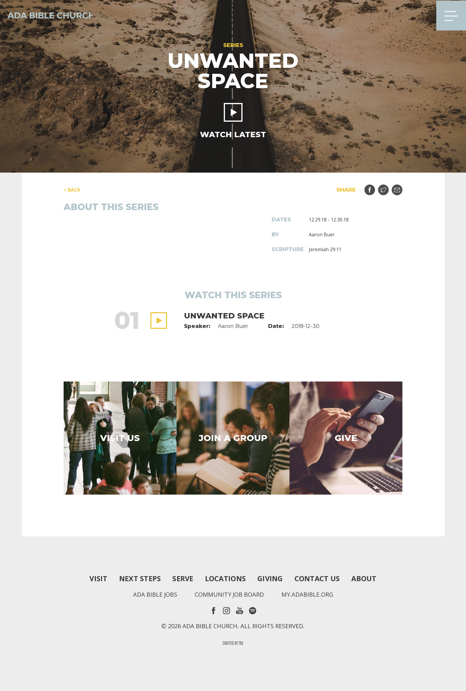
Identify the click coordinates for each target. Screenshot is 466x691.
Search (422, 14)
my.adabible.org (307, 594)
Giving (271, 578)
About (365, 578)
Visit (97, 578)
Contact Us (318, 578)
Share (373, 188)
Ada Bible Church (47, 15)
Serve (182, 578)
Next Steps (139, 578)
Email (400, 188)
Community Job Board (229, 594)
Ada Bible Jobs (155, 594)
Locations (225, 578)
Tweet (387, 188)
